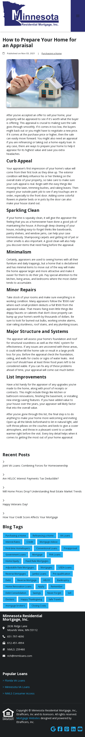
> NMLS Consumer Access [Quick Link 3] (19, 693)
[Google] (53, 729)
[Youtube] (80, 729)
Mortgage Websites (28, 718)
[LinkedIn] (73, 729)
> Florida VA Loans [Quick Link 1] (14, 680)
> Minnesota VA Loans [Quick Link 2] (16, 687)
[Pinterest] (66, 729)
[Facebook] (60, 729)
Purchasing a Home (52, 53)
